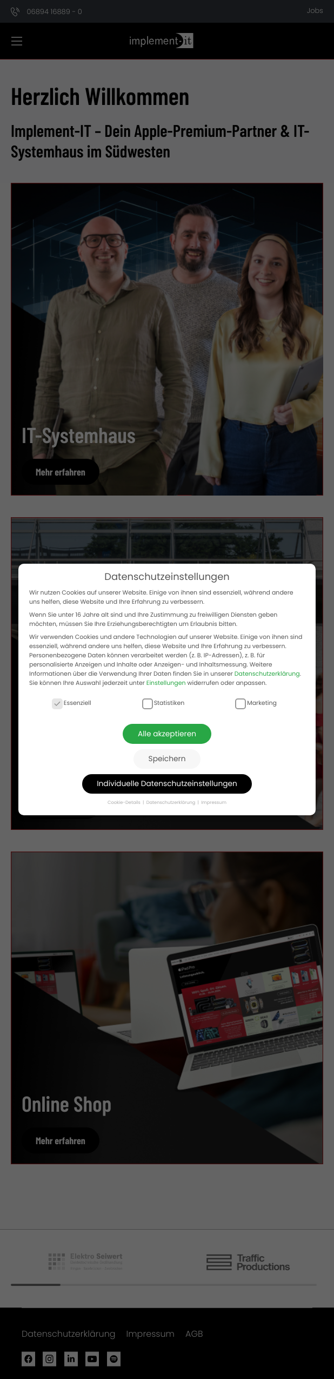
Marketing (256, 703)
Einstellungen (166, 682)
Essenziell (71, 703)
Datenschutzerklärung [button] (171, 802)
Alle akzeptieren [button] (167, 734)
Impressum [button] (213, 802)
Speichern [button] (167, 759)
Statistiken (163, 703)
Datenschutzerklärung (267, 673)
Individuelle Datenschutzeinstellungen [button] (167, 783)
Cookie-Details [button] (125, 802)
